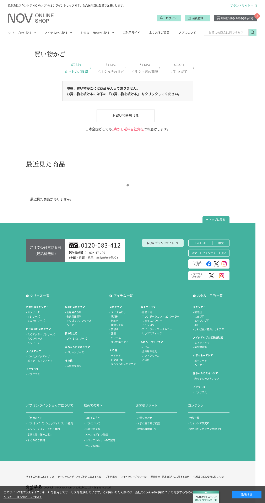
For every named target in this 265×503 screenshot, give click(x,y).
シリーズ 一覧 (39, 295)
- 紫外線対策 (200, 347)
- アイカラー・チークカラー (156, 329)
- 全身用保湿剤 (73, 316)
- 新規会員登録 (92, 429)
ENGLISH (200, 243)
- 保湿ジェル (116, 325)
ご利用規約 (111, 476)
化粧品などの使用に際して (207, 476)
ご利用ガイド (131, 32)
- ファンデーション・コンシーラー (160, 316)
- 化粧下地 (146, 312)
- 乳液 (112, 333)
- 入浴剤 (145, 360)
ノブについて (187, 32)
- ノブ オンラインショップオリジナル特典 (49, 423)
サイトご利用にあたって (38, 476)
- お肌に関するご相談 (148, 423)
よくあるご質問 (159, 32)
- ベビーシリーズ (74, 352)
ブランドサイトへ (241, 5)
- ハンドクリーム (150, 356)
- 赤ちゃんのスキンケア (122, 364)
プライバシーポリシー (132, 476)
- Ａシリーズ (33, 343)
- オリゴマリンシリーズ (78, 321)
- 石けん (145, 347)
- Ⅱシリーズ (33, 316)
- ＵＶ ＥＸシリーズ (76, 338)
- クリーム (115, 338)
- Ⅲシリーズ (33, 312)
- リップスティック (151, 333)
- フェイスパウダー (151, 321)
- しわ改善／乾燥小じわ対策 (208, 329)
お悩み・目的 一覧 (210, 295)
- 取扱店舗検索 (144, 429)
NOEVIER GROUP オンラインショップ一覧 (207, 497)
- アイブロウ (148, 325)
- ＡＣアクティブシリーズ (40, 334)
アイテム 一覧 (123, 295)
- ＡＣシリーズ (34, 338)
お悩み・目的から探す (95, 33)
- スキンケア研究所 (198, 423)
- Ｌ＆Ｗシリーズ (35, 321)
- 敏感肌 (197, 312)
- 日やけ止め (116, 360)
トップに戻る (217, 219)
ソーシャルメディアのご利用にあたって (78, 476)
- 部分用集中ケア (118, 342)
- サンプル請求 (92, 446)
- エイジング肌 (201, 321)
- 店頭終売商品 (73, 366)
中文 (221, 243)
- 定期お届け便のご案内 (39, 434)
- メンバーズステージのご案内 (43, 429)
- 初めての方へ (92, 418)
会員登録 (197, 18)
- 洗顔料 (113, 316)
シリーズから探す (20, 33)
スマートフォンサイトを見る (209, 253)
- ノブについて (92, 423)
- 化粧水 (113, 321)
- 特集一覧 (193, 418)
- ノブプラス (33, 374)
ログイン (171, 18)
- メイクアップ (201, 343)
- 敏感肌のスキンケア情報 (202, 429)
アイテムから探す (56, 33)
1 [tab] (127, 185)
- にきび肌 (198, 316)
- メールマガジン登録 (96, 434)
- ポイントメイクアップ (39, 361)
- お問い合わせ (144, 418)
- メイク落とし (117, 312)
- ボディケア (200, 361)
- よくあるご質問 (35, 440)
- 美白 (196, 325)
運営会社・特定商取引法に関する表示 (170, 476)
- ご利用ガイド (34, 418)
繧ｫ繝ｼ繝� (237, 18)
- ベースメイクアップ (38, 356)
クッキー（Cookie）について (23, 497)
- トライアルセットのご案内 (99, 440)
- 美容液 (113, 329)
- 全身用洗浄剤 (73, 312)
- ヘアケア (70, 325)
